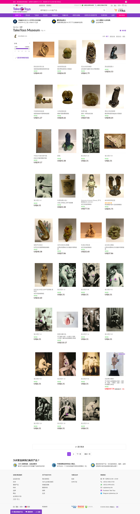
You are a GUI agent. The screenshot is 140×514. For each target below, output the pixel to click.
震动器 (28, 15)
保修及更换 (45, 484)
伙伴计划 (74, 482)
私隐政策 (44, 506)
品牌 (113, 15)
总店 (43, 493)
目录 (14, 482)
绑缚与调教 (76, 15)
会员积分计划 (17, 496)
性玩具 (45, 15)
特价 (14, 487)
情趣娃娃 (55, 15)
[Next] (79, 454)
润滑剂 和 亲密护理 (90, 15)
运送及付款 (16, 479)
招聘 (43, 490)
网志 (14, 493)
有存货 (124, 30)
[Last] (87, 454)
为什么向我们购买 (47, 482)
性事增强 (104, 15)
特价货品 (122, 15)
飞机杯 (36, 15)
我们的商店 (45, 479)
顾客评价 (45, 487)
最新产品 (18, 15)
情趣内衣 (65, 15)
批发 (72, 479)
